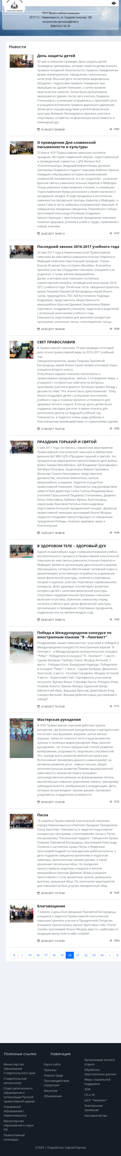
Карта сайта (52, 1064)
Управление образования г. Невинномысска (15, 1111)
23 (93, 955)
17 (45, 955)
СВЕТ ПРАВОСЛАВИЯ (56, 342)
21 (77, 955)
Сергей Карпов (75, 1148)
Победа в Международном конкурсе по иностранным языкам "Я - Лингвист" (74, 634)
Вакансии (50, 1091)
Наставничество (95, 1116)
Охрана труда (53, 1075)
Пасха (42, 814)
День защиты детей (56, 55)
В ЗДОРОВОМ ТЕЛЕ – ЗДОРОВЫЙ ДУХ (71, 545)
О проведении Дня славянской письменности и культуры (66, 144)
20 (69, 955)
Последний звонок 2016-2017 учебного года (78, 246)
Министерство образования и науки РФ (19, 1125)
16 (37, 955)
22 (85, 955)
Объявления (53, 1096)
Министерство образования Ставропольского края (19, 1068)
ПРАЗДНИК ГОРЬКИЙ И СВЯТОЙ (67, 441)
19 (61, 955)
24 (101, 955)
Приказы (50, 1070)
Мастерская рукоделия (59, 719)
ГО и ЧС (89, 1095)
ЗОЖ (87, 1089)
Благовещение (51, 906)
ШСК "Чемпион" (95, 1100)
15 (29, 955)
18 (53, 955)
